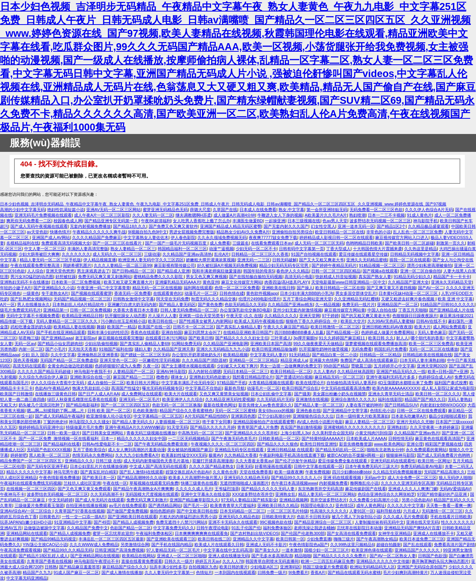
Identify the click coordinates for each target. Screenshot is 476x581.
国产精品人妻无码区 (177, 304)
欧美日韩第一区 (290, 539)
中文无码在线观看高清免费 (345, 388)
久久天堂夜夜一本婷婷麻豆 (434, 427)
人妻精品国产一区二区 (133, 371)
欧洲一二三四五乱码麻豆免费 (327, 561)
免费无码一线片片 (358, 304)
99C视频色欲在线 (276, 522)
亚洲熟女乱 (285, 494)
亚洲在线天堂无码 (422, 522)
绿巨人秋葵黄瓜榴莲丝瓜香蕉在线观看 (82, 399)
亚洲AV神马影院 (171, 371)
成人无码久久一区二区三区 (117, 254)
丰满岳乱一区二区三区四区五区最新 (111, 539)
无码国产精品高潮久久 (444, 472)
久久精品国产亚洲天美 (173, 349)
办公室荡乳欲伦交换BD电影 (245, 310)
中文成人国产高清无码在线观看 (158, 466)
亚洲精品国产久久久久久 (418, 550)
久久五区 (8, 427)
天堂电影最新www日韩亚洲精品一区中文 (348, 282)
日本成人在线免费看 (257, 209)
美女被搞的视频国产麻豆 (189, 449)
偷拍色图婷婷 (162, 511)
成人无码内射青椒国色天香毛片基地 (156, 461)
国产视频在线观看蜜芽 (91, 293)
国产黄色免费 (210, 304)
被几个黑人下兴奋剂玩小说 (356, 516)
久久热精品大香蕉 (240, 455)
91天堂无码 (177, 427)
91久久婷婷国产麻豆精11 (342, 338)
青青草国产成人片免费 (257, 427)
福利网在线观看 (198, 287)
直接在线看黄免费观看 (141, 561)
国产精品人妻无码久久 (132, 421)
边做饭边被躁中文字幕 (44, 528)
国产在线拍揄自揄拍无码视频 (255, 276)
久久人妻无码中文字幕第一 (169, 572)
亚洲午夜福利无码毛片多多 (391, 377)
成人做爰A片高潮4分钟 (234, 215)
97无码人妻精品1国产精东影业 (249, 500)
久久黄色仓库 (225, 472)
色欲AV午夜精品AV (52, 388)
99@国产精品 (336, 366)
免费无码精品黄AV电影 (422, 466)
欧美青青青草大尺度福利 (232, 505)
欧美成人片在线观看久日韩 (219, 544)
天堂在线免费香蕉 (255, 472)
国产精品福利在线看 (61, 444)
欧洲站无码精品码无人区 (372, 567)
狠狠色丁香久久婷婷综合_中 (312, 321)
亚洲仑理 (414, 444)
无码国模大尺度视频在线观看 (151, 494)
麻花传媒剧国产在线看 (365, 488)
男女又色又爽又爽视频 (206, 276)
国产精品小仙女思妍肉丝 (60, 343)
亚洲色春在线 (308, 410)
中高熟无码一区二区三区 (200, 433)
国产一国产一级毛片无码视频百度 (176, 243)
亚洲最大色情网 (323, 360)
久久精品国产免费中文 (87, 528)
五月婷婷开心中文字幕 (394, 366)
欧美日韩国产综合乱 (300, 388)
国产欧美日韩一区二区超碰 (409, 243)
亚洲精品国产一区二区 (397, 304)
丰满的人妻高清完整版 (87, 248)
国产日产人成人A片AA (98, 394)
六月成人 (411, 511)
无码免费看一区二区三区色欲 (376, 209)
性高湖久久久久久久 (328, 511)
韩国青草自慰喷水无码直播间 (272, 561)
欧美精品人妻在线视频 (74, 327)
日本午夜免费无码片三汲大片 (371, 466)
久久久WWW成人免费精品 (94, 544)
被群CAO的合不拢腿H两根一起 (355, 455)
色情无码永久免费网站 (92, 455)
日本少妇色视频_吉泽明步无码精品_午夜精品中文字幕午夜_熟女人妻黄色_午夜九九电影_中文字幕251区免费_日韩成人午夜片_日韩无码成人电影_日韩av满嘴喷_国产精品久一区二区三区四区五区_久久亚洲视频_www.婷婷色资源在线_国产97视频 (223, 204)
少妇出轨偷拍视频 (101, 343)
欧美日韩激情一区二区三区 (335, 327)
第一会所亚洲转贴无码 (326, 209)
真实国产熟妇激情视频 (300, 427)
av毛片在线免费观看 (127, 505)
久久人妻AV (324, 371)
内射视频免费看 (333, 483)
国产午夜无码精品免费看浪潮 (161, 444)
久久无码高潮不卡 (106, 494)
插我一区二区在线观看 (409, 260)
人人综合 (35, 271)
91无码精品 (299, 354)
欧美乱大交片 (353, 321)
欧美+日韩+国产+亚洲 (448, 371)
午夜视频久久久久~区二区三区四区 (223, 444)
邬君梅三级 (29, 338)
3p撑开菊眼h (305, 338)
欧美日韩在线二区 (214, 539)
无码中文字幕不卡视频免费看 (33, 315)
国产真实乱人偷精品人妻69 (144, 343)
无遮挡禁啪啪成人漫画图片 (244, 483)
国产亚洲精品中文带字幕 (345, 410)
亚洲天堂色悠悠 (60, 271)
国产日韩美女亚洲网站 (103, 433)
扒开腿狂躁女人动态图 (125, 315)
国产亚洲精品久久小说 (53, 287)
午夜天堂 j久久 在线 (244, 315)
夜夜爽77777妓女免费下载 (273, 237)
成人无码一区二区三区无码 (319, 243)
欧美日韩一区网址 (434, 461)
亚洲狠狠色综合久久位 (313, 416)
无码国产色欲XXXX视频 (49, 449)
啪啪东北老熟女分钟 (385, 449)
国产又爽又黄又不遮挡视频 (391, 287)
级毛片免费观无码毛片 (20, 310)
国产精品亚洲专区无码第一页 (111, 220)
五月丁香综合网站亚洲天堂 (307, 299)
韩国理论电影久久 (316, 505)
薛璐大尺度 (200, 209)
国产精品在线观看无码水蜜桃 (354, 572)
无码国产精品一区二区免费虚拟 (68, 360)
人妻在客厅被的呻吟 (363, 405)
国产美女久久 (267, 550)
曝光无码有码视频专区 (162, 388)
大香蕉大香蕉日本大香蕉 (135, 310)
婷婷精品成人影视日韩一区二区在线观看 (336, 237)
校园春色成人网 (68, 220)
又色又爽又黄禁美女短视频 (223, 394)
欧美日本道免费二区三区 (421, 539)
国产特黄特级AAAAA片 (323, 438)
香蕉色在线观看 (145, 332)
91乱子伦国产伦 (245, 528)
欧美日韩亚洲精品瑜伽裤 (274, 349)
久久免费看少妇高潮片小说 (374, 500)
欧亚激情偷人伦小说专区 (108, 416)
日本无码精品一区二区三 (242, 511)
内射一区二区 (31, 349)
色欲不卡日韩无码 (313, 516)
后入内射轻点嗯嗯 (204, 371)
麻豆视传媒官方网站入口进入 (401, 237)
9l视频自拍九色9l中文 (147, 232)
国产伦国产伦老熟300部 (303, 533)
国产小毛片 (55, 349)
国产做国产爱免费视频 (127, 511)
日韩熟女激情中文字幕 (133, 299)
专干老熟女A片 (54, 293)
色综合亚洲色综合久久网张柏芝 (386, 494)
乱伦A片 (221, 254)
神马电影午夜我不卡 (92, 371)
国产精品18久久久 (129, 226)
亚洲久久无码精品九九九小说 (223, 349)
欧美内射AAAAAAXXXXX (395, 388)
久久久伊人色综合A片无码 (429, 209)
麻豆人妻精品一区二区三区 (369, 421)
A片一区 (7, 304)
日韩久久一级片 (178, 561)
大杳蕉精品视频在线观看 (270, 382)
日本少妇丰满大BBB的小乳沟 (306, 293)
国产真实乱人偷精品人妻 (238, 327)
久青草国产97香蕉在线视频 (79, 511)
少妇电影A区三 (263, 567)
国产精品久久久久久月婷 (212, 427)
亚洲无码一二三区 (253, 260)
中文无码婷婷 (60, 500)
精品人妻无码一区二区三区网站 (327, 494)
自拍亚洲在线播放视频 (86, 505)
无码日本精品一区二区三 (245, 371)
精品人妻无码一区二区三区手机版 (50, 260)
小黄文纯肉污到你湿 (373, 433)
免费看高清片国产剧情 (454, 544)
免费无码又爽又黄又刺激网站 (104, 276)
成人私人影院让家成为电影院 (448, 388)
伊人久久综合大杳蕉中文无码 (58, 382)
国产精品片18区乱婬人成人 (43, 555)
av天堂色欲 (37, 232)
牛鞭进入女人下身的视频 (279, 215)
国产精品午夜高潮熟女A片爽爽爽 (143, 488)
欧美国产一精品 (121, 327)
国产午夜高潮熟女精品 (376, 539)
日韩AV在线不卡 (431, 321)
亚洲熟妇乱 (397, 427)
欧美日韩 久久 (381, 338)
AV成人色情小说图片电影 (320, 421)
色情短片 (204, 572)
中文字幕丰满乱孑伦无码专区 (188, 382)
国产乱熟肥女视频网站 (30, 299)
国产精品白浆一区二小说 (334, 354)
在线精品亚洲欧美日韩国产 (247, 332)
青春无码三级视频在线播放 (151, 433)
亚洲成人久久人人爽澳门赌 (412, 488)
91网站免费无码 (185, 343)
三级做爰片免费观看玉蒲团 (39, 505)
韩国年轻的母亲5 (258, 271)
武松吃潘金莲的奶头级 (30, 327)
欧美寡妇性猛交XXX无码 (183, 455)
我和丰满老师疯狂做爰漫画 (216, 271)
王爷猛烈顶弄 (227, 488)
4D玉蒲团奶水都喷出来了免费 (405, 382)
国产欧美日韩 (201, 338)
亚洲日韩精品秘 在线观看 (290, 449)
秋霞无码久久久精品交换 (213, 299)
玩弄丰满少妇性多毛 (167, 567)
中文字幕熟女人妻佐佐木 (145, 237)
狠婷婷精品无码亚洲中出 (41, 427)
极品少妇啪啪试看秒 (447, 416)
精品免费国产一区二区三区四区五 (31, 461)
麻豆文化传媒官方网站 (241, 282)
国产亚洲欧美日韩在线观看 (132, 516)
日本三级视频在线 (303, 220)
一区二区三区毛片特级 (287, 511)
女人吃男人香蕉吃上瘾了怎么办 (201, 220)
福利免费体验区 (277, 528)
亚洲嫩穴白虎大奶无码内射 (132, 304)
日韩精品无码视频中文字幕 (414, 254)
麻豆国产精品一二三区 (133, 377)
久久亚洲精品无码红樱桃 (356, 299)
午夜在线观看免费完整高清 (35, 265)
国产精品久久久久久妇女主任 (241, 338)
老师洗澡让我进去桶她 (314, 528)
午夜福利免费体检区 (154, 533)
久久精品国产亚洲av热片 (417, 433)
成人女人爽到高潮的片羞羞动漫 (136, 449)
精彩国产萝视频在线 (443, 444)
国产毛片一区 (195, 505)
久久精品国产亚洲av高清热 (187, 254)
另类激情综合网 (134, 544)
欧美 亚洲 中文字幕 (455, 299)
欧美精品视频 (235, 354)
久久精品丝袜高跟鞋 (355, 371)
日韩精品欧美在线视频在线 (427, 354)
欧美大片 (422, 327)
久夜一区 (151, 366)
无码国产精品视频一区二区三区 (82, 299)
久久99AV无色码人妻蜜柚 (390, 321)
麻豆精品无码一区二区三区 (339, 377)
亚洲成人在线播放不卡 (433, 533)
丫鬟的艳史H (55, 421)
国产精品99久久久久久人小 (296, 477)
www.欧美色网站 (389, 444)
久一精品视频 (327, 304)
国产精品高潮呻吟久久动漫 (141, 477)
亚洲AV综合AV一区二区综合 (26, 511)
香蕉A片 (318, 572)
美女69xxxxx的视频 (275, 410)
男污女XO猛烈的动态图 (31, 276)
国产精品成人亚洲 (173, 271)
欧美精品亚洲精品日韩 (82, 315)
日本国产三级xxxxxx (454, 421)
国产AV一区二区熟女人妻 (393, 555)
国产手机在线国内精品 (171, 544)
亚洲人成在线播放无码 (228, 555)
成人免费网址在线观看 (141, 394)
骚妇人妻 (143, 349)
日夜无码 (244, 466)
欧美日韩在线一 (162, 321)
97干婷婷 (330, 315)
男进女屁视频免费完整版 (191, 232)
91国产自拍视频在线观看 (313, 254)
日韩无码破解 (284, 260)
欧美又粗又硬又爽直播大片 (128, 282)
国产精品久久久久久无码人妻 (268, 488)
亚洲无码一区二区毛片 (139, 399)
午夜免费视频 (317, 472)
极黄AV (215, 455)
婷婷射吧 (18, 455)
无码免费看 (361, 349)
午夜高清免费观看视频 (20, 550)
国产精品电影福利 (82, 405)
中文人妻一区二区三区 (44, 248)
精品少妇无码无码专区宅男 (284, 265)
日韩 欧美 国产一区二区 (109, 410)
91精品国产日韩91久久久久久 (447, 304)
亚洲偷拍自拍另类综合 (292, 232)
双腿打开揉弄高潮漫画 (212, 461)
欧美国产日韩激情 (16, 394)
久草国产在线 (225, 209)
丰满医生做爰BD (247, 220)
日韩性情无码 (400, 438)
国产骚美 (302, 394)
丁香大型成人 (338, 248)
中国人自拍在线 (381, 310)
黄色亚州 (211, 282)
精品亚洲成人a (293, 360)
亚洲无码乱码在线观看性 (392, 461)
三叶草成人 (281, 338)
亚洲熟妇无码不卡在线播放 (24, 282)
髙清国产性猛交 (125, 388)
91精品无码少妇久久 (412, 276)
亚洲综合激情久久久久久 (353, 399)
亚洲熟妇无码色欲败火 (209, 377)
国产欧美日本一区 (98, 477)
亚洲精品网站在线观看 (26, 533)
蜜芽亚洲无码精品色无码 (165, 209)
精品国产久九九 (37, 572)
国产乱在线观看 (417, 544)
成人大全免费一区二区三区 (412, 477)
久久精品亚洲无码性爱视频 (229, 399)
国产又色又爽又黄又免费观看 (84, 488)
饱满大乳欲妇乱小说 (90, 388)
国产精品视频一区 (342, 332)
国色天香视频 (25, 360)
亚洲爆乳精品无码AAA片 (177, 282)
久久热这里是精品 (420, 248)
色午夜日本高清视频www (294, 483)
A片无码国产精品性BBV (207, 416)
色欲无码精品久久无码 (245, 304)
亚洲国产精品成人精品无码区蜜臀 (230, 226)
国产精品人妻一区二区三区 (318, 405)
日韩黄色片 (49, 516)
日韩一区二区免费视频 (90, 310)
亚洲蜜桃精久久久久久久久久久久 (354, 427)
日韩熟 (51, 567)
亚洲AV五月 (11, 528)
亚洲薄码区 (290, 567)
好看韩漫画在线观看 (273, 466)
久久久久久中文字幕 (405, 505)
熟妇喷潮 (357, 215)
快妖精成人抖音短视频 (335, 276)
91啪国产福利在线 (115, 349)
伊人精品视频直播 (99, 260)
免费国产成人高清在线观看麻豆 (369, 360)
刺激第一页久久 (450, 243)
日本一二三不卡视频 (386, 215)
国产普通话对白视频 (294, 377)
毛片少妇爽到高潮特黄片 (405, 572)
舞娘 (101, 327)
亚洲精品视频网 (293, 500)
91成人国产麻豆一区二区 (76, 572)
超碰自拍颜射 (388, 544)
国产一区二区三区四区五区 (125, 405)
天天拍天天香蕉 (82, 349)
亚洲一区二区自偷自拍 (420, 271)
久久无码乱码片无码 (275, 399)
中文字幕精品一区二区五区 (158, 416)
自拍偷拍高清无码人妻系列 (351, 382)
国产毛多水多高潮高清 (271, 555)
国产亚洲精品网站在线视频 (94, 555)
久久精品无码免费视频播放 (397, 472)
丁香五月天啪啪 (412, 310)
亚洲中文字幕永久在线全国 (205, 494)
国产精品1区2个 (391, 226)
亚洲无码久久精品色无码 (246, 477)
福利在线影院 (390, 399)
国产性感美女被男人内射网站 (205, 321)
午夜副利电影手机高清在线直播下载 (292, 455)
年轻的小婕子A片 (15, 287)
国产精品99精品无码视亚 (53, 539)
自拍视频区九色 (203, 567)
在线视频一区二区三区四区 (30, 488)
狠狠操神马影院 (400, 455)
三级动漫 (152, 254)
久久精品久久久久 (280, 315)
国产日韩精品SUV (401, 405)
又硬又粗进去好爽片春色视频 (408, 299)
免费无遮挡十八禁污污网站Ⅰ (181, 522)
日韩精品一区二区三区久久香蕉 (260, 254)
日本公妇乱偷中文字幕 (271, 394)
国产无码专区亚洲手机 (47, 466)
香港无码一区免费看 (132, 293)
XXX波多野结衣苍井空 (252, 494)
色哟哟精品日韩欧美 (364, 243)
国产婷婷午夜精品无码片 (334, 265)
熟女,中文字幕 (291, 209)
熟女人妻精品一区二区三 (132, 248)
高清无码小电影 (298, 276)
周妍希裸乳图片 (77, 265)
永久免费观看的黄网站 (426, 449)
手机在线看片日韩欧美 (450, 516)
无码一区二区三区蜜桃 (235, 410)
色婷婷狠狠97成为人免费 (117, 366)
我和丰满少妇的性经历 (107, 332)
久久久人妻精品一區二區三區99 (122, 265)
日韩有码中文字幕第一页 (301, 248)
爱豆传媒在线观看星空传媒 (363, 254)
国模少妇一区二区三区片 (326, 550)
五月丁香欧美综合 (89, 449)
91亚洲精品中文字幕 (72, 522)
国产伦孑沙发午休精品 (295, 461)
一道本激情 (292, 550)
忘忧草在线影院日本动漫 (359, 528)
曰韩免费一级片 (272, 572)
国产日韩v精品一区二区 (133, 271)
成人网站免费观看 (449, 327)
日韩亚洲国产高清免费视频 (119, 550)
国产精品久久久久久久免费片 (340, 555)
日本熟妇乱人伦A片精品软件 (79, 304)
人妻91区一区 (361, 511)
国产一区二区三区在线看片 (118, 243)
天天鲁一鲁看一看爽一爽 (448, 505)
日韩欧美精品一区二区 (278, 438)
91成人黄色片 (419, 215)
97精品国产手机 (231, 382)
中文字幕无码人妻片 (268, 354)
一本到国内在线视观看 (235, 572)
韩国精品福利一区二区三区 (182, 248)
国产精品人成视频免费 (133, 522)
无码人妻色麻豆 (432, 332)
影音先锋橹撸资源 (355, 444)
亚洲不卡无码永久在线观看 (232, 522)
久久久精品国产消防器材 (204, 360)
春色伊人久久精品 (292, 271)
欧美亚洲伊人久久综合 (182, 399)
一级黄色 (31, 293)
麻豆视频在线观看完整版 (120, 338)
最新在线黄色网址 (219, 405)
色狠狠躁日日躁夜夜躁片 (414, 315)
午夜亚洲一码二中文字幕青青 (103, 287)
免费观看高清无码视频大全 (65, 243)
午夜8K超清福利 (156, 220)
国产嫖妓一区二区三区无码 (145, 354)
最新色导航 (234, 388)
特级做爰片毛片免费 (84, 427)
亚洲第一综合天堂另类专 (201, 315)
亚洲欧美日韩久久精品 (277, 505)
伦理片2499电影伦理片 (259, 299)
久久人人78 (232, 561)
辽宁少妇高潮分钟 (274, 416)
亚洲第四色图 (243, 416)
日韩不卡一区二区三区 (193, 327)
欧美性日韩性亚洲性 (318, 444)
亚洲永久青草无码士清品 (390, 394)
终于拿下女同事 (216, 421)
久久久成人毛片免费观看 (405, 516)
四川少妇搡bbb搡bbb (351, 472)
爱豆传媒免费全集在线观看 (343, 461)
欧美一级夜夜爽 (288, 472)
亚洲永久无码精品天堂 (451, 282)
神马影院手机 (425, 220)
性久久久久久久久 (457, 522)
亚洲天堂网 (309, 315)
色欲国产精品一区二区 (130, 528)
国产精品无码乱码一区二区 (339, 449)
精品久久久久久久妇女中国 (141, 438)
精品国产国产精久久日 (425, 399)
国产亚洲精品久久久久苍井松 (251, 433)
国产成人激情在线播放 (122, 572)
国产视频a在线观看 (380, 271)
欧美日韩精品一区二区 (290, 371)
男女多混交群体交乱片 (355, 293)
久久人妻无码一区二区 (152, 215)
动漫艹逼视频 (221, 248)
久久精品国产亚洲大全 (408, 282)
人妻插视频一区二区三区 (177, 421)
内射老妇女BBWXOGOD (442, 405)
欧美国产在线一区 (154, 327)
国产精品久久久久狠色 (277, 444)
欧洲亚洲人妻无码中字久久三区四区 (151, 260)
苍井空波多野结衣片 (328, 500)
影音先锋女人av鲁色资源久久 (265, 405)
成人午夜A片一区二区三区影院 (102, 215)
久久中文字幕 (63, 354)
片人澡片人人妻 (162, 315)
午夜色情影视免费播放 (59, 477)
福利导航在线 (388, 511)
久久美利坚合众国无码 (332, 433)
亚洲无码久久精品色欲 (239, 516)
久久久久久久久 (76, 254)
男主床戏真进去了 (93, 271)
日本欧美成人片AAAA (366, 438)
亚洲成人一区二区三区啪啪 (181, 555)
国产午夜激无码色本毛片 (233, 438)
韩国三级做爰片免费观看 (325, 567)
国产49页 (102, 522)
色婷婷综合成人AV (435, 377)
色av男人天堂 (334, 220)
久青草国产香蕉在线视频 (49, 561)
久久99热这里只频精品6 (352, 544)
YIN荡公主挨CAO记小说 (45, 544)
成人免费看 (220, 243)
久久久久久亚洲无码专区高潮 (407, 483)
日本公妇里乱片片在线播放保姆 (98, 466)
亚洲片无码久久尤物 (414, 421)
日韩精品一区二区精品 (380, 354)
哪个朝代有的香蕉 (427, 338)
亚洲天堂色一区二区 (118, 360)
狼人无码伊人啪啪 (455, 477)
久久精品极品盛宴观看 (428, 226)
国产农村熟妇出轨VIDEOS (254, 533)
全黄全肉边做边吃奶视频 (70, 366)
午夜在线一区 (115, 483)
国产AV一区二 (431, 287)
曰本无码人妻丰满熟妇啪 (422, 360)
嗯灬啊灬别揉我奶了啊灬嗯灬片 (56, 410)
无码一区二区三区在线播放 (433, 349)
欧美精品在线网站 (138, 555)
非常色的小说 (378, 232)
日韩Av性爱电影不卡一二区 (107, 444)
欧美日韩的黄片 (233, 567)
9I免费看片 (298, 572)
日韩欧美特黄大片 (278, 516)
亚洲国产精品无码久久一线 (400, 371)
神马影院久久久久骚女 (89, 421)
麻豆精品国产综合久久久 (124, 567)
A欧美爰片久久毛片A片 (326, 215)
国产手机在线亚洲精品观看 (60, 332)
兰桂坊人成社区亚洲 (82, 483)
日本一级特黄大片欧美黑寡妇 (362, 416)
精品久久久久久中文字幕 (28, 472)
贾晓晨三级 (361, 366)
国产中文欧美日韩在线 (197, 511)
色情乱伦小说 (382, 410)
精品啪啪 (303, 555)
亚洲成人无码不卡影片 (266, 544)
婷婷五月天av (207, 561)
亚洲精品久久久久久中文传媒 (382, 561)
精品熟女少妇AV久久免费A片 (243, 232)
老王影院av (85, 338)
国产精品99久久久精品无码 (68, 550)
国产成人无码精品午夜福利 (59, 416)
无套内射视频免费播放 (90, 226)
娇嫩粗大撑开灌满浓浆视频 (210, 260)
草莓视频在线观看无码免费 (153, 483)
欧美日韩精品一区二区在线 (339, 287)
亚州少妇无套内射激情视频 (297, 310)
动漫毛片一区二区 (200, 293)
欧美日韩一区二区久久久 (437, 394)
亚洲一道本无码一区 (356, 226)
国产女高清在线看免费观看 (351, 533)
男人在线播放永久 (33, 304)
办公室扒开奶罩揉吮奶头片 (196, 354)
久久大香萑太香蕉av (254, 461)
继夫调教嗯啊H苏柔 (193, 215)
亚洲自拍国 (171, 332)
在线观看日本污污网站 (165, 338)
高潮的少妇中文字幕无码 (22, 209)
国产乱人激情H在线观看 (141, 472)
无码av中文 (374, 477)
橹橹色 (162, 377)
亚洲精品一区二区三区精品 (253, 360)
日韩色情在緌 (231, 293)
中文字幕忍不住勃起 (203, 388)
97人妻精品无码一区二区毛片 (174, 550)
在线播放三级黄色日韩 (55, 394)
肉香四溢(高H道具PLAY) (286, 282)
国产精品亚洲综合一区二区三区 (323, 522)
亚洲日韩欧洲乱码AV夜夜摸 (387, 327)
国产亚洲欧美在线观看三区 (171, 539)
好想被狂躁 (65, 276)
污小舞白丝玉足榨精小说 (123, 321)
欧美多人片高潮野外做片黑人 (195, 477)
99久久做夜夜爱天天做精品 (318, 343)
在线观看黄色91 (167, 293)
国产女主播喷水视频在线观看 (188, 366)
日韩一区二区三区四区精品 (335, 271)
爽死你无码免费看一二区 (28, 220)
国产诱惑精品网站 (164, 505)
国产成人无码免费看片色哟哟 (444, 455)
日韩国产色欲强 (432, 555)
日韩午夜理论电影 (212, 528)
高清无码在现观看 (29, 366)
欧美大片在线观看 (180, 394)
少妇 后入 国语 (35, 354)
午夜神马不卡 (12, 494)
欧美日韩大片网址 (142, 382)
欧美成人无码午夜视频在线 (258, 321)
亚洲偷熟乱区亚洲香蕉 (97, 354)
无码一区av (25, 343)
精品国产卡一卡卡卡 (451, 276)
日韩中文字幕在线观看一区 (318, 466)
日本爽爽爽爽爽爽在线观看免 (201, 533)
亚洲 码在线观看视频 (342, 477)
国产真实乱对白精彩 (98, 472)
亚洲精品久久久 (79, 461)
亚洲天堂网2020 (432, 366)
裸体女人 (179, 377)
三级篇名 (240, 243)
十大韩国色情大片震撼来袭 (377, 248)
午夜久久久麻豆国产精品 (285, 327)
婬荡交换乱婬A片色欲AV (187, 472)
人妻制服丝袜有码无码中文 (379, 522)
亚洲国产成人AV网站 (51, 237)
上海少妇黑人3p (294, 433)
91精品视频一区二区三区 (381, 265)
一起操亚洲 (275, 220)
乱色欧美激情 (145, 410)
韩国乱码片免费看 (390, 349)
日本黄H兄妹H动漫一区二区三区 (409, 293)
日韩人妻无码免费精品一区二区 (189, 310)
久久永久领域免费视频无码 (222, 237)
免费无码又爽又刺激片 (146, 500)
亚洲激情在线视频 (312, 399)
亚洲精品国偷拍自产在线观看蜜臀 (264, 421)
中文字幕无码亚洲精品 (26, 578)
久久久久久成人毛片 (194, 488)
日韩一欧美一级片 (63, 433)
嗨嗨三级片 (344, 539)
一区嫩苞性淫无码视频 (159, 360)
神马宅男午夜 (66, 472)
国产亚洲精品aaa (57, 338)
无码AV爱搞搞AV (455, 488)
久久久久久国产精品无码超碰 (44, 371)
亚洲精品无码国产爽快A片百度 (412, 528)
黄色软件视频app (262, 293)
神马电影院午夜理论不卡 (96, 561)
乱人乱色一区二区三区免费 (417, 232)
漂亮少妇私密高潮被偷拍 (429, 265)
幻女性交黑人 (323, 226)
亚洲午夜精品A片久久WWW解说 (134, 427)
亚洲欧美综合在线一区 (90, 377)
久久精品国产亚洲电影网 (225, 343)
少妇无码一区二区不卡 (256, 248)
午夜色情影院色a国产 (308, 544)
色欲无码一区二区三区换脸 (176, 405)
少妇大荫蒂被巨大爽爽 (39, 254)
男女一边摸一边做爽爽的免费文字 (290, 366)
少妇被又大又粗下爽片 (237, 366)
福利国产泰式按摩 (450, 382)
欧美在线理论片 (310, 382)
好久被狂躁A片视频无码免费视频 (227, 265)
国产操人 (305, 287)
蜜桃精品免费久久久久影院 (159, 276)
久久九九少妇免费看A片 (137, 455)
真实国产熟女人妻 (374, 276)
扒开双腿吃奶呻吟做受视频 (324, 349)
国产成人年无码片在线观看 (99, 500)
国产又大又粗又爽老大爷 (321, 260)
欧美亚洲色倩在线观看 (371, 550)
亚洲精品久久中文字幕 (253, 539)
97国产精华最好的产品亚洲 (442, 494)
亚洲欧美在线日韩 (278, 287)
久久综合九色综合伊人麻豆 (43, 377)
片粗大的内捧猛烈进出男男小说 (187, 516)
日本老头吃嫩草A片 (409, 416)
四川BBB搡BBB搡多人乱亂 (299, 332)
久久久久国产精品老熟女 (211, 466)
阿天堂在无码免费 (172, 299)
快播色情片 (60, 232)
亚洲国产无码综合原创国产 (421, 567)
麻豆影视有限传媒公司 (174, 265)
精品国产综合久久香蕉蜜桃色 (186, 410)
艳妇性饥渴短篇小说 (65, 209)
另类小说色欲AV (416, 500)
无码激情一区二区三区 (442, 511)
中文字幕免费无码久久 (173, 528)
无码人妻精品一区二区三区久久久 (67, 321)
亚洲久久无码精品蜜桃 (366, 260)
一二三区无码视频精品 (188, 438)
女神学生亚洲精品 (394, 533)
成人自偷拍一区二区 (105, 382)
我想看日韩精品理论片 (252, 377)
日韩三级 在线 (108, 461)
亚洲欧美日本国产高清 (270, 343)
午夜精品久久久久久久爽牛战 (99, 232)
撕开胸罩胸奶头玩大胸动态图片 (440, 561)
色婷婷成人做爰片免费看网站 (388, 332)
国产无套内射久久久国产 (286, 226)
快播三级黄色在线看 (199, 483)
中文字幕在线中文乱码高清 (228, 550)
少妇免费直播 (319, 539)
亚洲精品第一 (55, 310)
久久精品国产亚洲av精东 (290, 304)
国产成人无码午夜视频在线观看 (39, 226)
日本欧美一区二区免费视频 (76, 282)
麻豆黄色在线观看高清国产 (439, 438)
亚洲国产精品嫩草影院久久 (194, 500)
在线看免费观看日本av (271, 243)
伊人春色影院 (183, 237)
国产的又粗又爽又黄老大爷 (365, 315)
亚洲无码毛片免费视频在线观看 (43, 215)
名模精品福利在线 (22, 243)
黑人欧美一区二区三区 (49, 455)
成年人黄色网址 (370, 505)
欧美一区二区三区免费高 (431, 343)
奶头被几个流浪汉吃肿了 (41, 405)
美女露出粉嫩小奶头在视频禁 (339, 394)
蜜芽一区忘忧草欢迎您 (113, 533)
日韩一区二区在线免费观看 (421, 410)
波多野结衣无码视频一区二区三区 (380, 220)
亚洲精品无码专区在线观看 (240, 449)
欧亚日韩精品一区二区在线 (339, 232)
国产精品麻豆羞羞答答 (79, 567)
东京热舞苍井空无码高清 (320, 488)
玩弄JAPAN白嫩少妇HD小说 (26, 522)
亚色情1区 (344, 505)
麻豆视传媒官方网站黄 (344, 310)
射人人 (402, 338)
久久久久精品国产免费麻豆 (96, 237)
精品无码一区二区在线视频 (156, 287)
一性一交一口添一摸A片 (83, 516)
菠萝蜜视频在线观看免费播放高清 (375, 343)
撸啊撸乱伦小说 (364, 483)
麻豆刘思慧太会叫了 (202, 332)
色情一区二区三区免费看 (237, 287)
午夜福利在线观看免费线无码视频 (30, 483)
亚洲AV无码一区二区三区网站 (113, 209)
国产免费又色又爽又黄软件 (173, 226)
